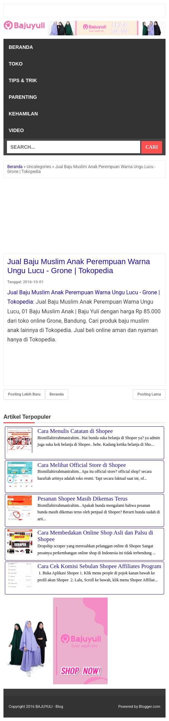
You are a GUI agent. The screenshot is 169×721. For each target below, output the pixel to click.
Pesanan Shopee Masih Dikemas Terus (82, 498)
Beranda (21, 47)
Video (16, 130)
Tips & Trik (23, 80)
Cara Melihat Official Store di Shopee (81, 465)
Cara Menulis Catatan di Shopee (75, 431)
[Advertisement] (84, 216)
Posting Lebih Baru (24, 394)
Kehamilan (23, 113)
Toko (16, 64)
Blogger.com (149, 706)
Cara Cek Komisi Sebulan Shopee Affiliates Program (99, 566)
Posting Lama (149, 394)
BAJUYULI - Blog (49, 706)
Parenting (23, 97)
